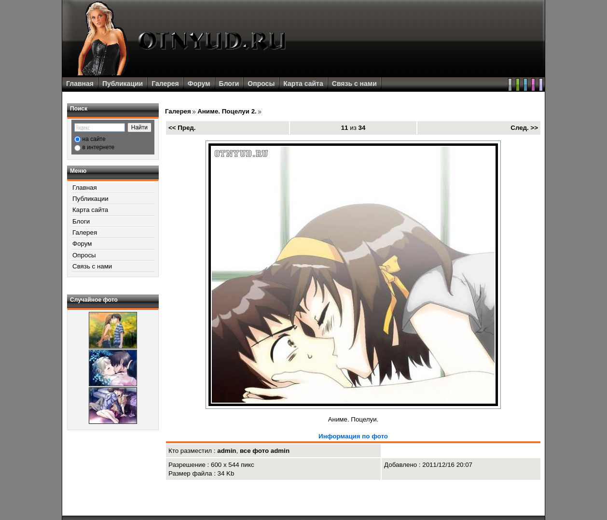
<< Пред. (182, 127)
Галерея (165, 83)
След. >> (524, 127)
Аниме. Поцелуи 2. (227, 111)
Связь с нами (354, 83)
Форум (199, 83)
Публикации (122, 83)
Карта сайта (303, 83)
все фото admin (265, 450)
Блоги (229, 83)
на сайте (94, 139)
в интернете (99, 147)
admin (226, 450)
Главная (80, 83)
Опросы (261, 83)
